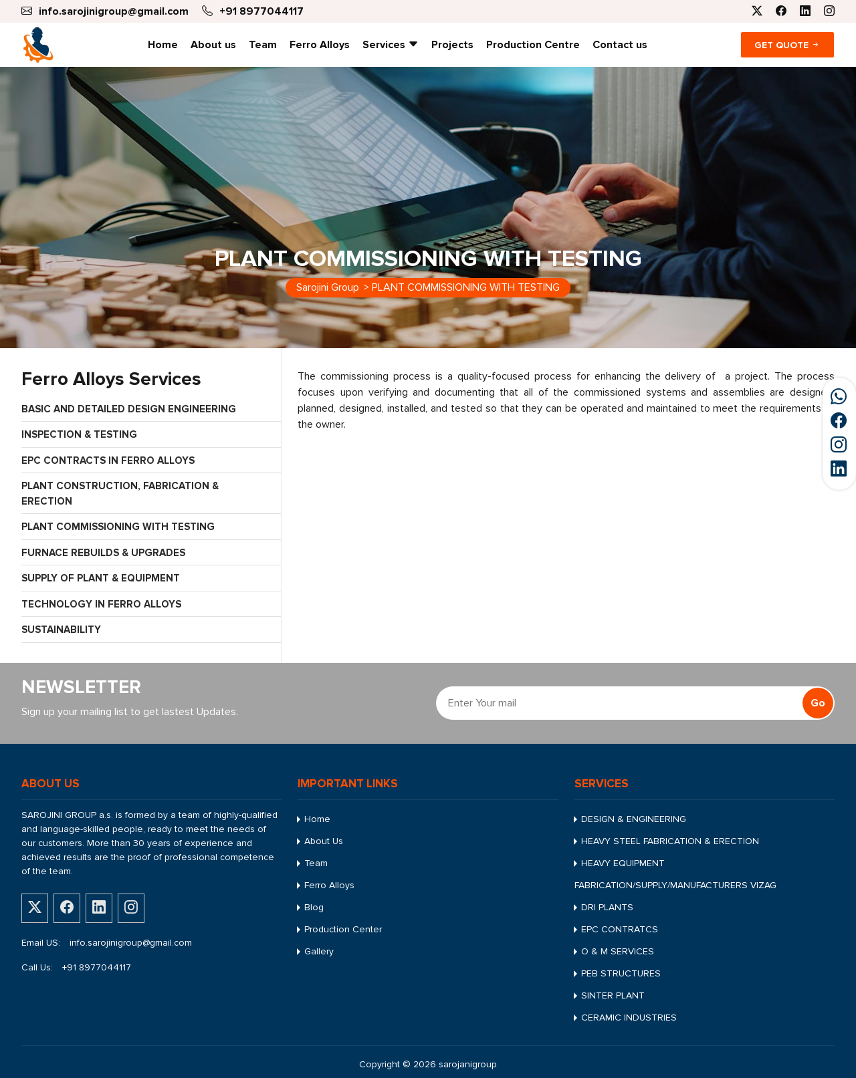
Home (163, 44)
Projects (452, 44)
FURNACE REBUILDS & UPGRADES (103, 553)
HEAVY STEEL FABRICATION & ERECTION (670, 841)
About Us (323, 841)
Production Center (343, 929)
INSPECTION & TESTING (79, 434)
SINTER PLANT (613, 995)
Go (818, 703)
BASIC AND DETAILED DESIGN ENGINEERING (128, 409)
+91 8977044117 (96, 967)
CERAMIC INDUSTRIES (629, 1017)
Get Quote (787, 45)
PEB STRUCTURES (621, 973)
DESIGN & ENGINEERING (633, 819)
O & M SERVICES (617, 951)
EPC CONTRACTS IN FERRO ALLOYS (108, 460)
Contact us (620, 44)
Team (263, 44)
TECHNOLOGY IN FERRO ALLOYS (101, 604)
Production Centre (533, 44)
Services (390, 44)
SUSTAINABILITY (61, 630)
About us (213, 44)
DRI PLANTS (607, 907)
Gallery (319, 951)
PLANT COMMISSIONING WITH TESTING (118, 527)
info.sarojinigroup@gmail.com (131, 942)
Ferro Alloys (320, 44)
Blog (314, 907)
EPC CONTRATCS (619, 929)
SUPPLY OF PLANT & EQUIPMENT (100, 578)
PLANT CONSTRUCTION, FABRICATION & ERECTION (120, 493)
